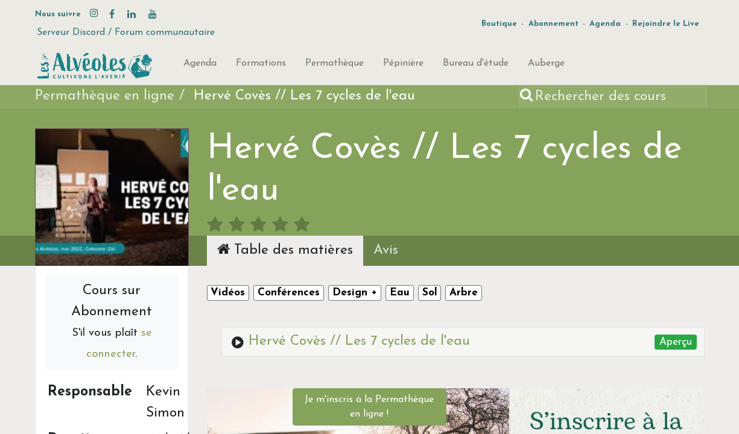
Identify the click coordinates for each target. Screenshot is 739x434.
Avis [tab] (385, 250)
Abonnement (553, 24)
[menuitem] (200, 65)
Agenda (605, 24)
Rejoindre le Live (665, 24)
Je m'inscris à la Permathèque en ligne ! (369, 407)
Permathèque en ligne (104, 96)
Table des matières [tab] (285, 249)
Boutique (499, 24)
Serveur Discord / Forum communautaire (126, 32)
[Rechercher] (527, 97)
